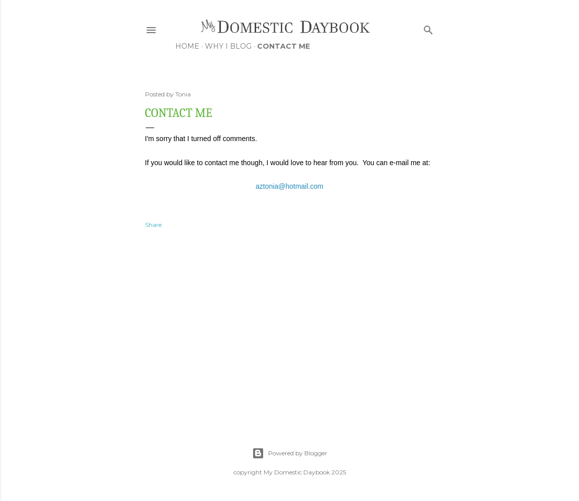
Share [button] (153, 224)
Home (187, 46)
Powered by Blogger (289, 453)
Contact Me (283, 46)
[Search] (428, 28)
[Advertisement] (289, 327)
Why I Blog (228, 46)
